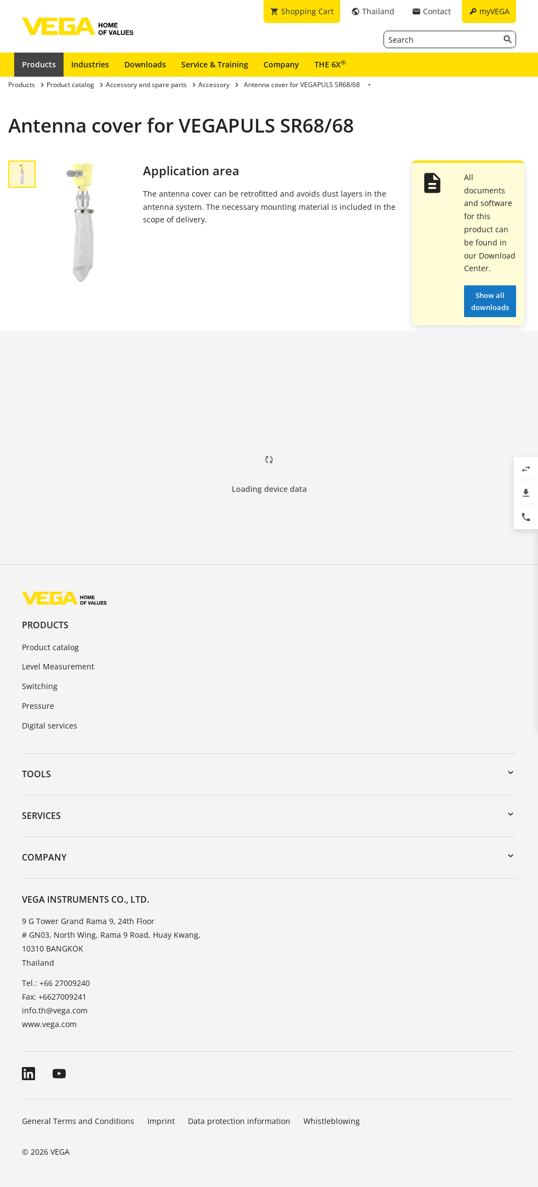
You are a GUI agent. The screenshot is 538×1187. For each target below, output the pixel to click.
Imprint (161, 1121)
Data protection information (239, 1121)
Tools (36, 774)
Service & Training (214, 64)
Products (39, 64)
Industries (90, 64)
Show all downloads (490, 301)
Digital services (49, 725)
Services (41, 816)
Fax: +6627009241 (54, 996)
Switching (40, 686)
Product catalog (50, 647)
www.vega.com (49, 1024)
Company (281, 64)
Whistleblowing (332, 1121)
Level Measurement (58, 666)
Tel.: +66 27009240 (56, 983)
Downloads (145, 64)
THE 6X (330, 64)
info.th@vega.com (55, 1010)
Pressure (38, 706)
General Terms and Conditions (78, 1121)
